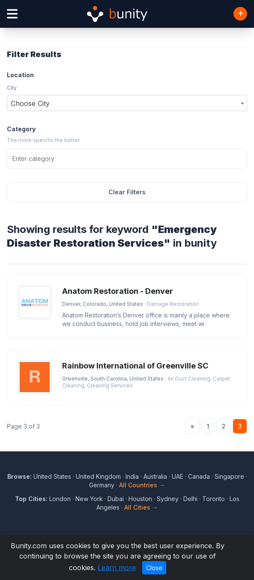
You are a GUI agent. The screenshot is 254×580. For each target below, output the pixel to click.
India (132, 476)
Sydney (168, 498)
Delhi (190, 498)
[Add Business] (240, 14)
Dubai (116, 498)
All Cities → (141, 507)
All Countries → (142, 485)
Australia (155, 476)
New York (89, 498)
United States (52, 476)
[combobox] (127, 103)
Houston (140, 498)
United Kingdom (98, 476)
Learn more (117, 567)
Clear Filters (127, 192)
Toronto (213, 498)
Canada (199, 476)
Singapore (229, 476)
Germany (101, 485)
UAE (177, 476)
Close (154, 567)
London (60, 498)
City (12, 88)
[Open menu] (12, 14)
